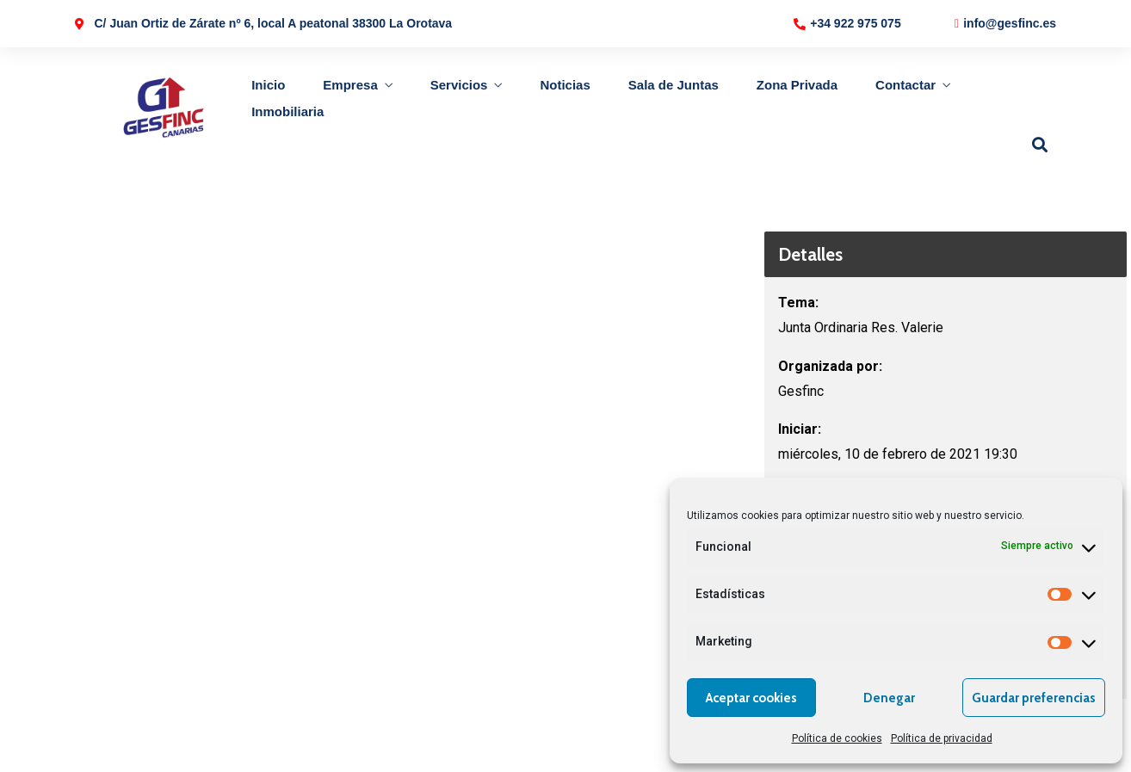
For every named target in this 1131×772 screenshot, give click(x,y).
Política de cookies (837, 738)
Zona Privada (797, 84)
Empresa (350, 84)
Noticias (565, 84)
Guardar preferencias (1034, 698)
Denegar (889, 698)
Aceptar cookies (751, 698)
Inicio (268, 84)
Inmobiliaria (287, 111)
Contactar (905, 84)
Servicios (459, 84)
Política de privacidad (941, 738)
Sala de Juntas (673, 84)
